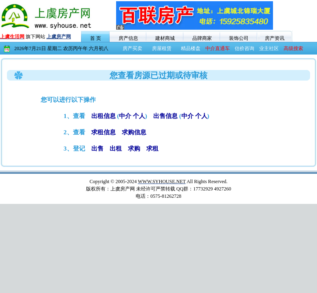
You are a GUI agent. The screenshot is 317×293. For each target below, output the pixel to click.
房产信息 (128, 38)
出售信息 (165, 116)
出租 (116, 148)
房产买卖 (132, 48)
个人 (139, 116)
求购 (134, 148)
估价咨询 (244, 48)
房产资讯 (274, 38)
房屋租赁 (162, 48)
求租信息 (103, 132)
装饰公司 (239, 38)
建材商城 (165, 38)
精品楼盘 (190, 48)
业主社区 (269, 48)
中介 (125, 116)
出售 (97, 148)
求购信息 (134, 132)
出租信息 (103, 116)
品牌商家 (202, 38)
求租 (152, 148)
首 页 (95, 38)
